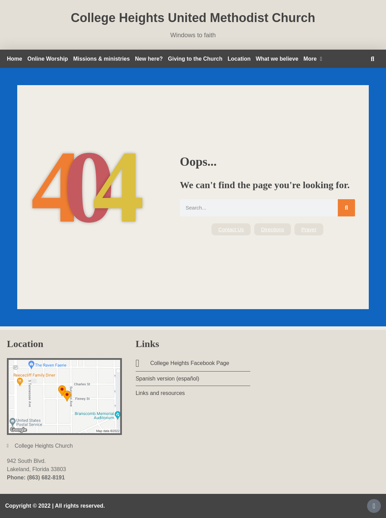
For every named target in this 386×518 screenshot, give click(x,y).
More (312, 58)
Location (239, 59)
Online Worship (47, 59)
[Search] (346, 207)
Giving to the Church (195, 59)
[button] (372, 58)
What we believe (277, 59)
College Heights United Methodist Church (193, 18)
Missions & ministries (101, 59)
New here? (149, 59)
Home (14, 59)
